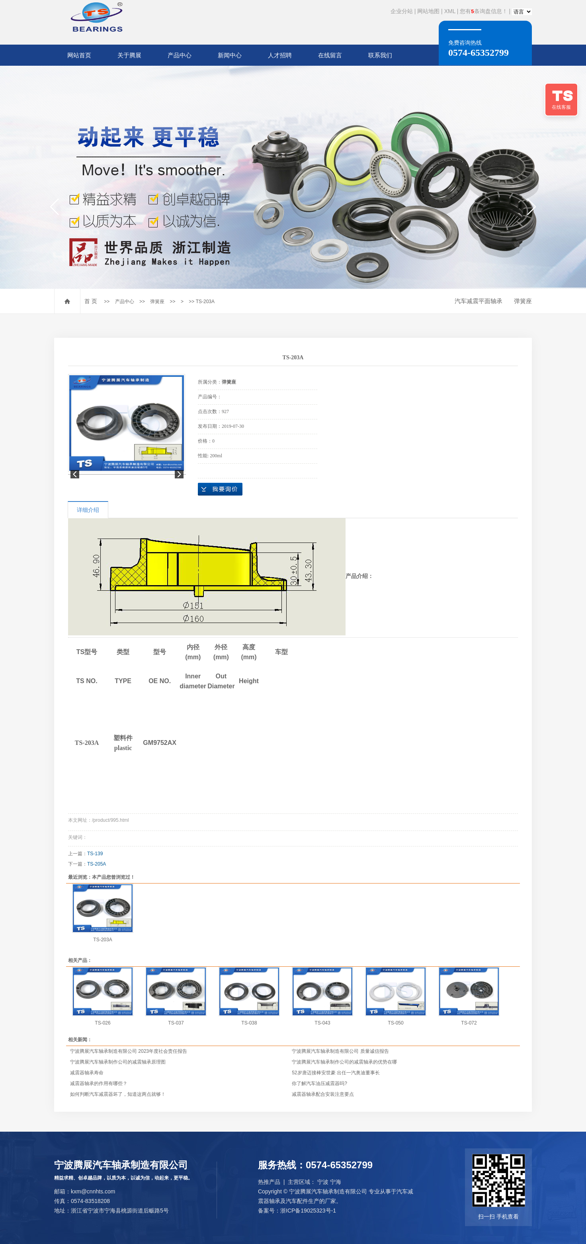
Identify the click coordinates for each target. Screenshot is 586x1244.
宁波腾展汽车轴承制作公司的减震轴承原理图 (118, 1062)
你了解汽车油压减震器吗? (319, 1083)
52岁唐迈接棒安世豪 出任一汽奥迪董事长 (336, 1073)
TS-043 (322, 1023)
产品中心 (179, 55)
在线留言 (330, 55)
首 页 (90, 301)
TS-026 (102, 1023)
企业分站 (402, 11)
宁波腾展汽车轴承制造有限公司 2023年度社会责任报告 (128, 1051)
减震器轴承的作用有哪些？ (98, 1083)
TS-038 (249, 1023)
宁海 (335, 1182)
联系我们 (380, 55)
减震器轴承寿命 (87, 1073)
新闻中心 (230, 55)
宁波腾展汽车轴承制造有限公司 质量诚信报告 (340, 1051)
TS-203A (102, 939)
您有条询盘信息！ (483, 11)
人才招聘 (280, 55)
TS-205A (96, 864)
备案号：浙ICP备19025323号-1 (297, 1210)
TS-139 (95, 853)
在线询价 (220, 489)
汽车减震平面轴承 (478, 301)
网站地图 (428, 11)
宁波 (322, 1182)
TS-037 (176, 1023)
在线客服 (561, 107)
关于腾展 (129, 55)
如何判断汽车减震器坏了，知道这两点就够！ (118, 1094)
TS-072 (469, 1023)
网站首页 (79, 55)
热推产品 (269, 1182)
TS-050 (395, 1023)
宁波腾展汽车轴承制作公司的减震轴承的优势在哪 (344, 1062)
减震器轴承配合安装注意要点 (323, 1094)
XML (449, 11)
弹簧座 (157, 301)
